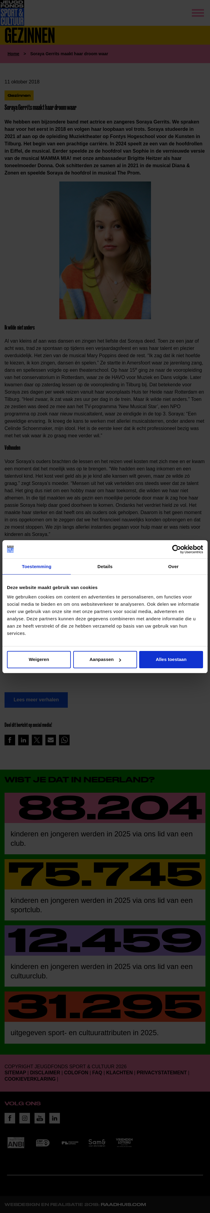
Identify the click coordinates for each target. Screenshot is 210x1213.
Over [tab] (173, 566)
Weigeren (39, 659)
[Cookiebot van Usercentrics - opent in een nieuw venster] (176, 549)
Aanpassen (105, 659)
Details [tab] (105, 566)
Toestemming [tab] (36, 566)
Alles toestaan (171, 659)
